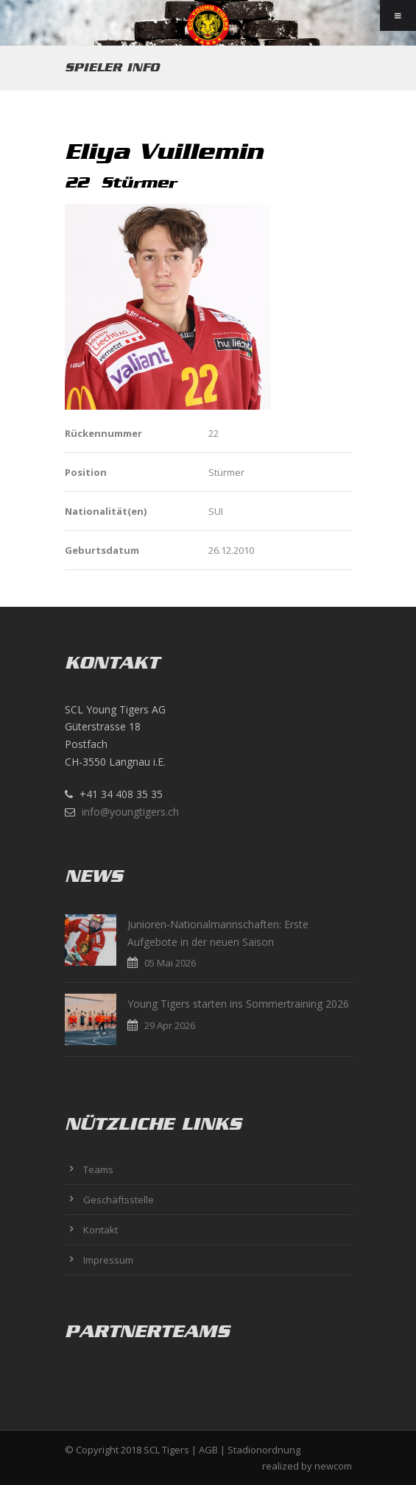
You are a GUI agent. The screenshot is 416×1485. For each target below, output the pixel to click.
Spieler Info (112, 67)
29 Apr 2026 (169, 1025)
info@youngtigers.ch (130, 812)
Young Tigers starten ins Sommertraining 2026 (238, 1004)
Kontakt (100, 1229)
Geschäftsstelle (118, 1199)
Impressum (108, 1260)
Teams (98, 1169)
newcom (333, 1465)
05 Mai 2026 (170, 962)
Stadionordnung (264, 1449)
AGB (208, 1449)
